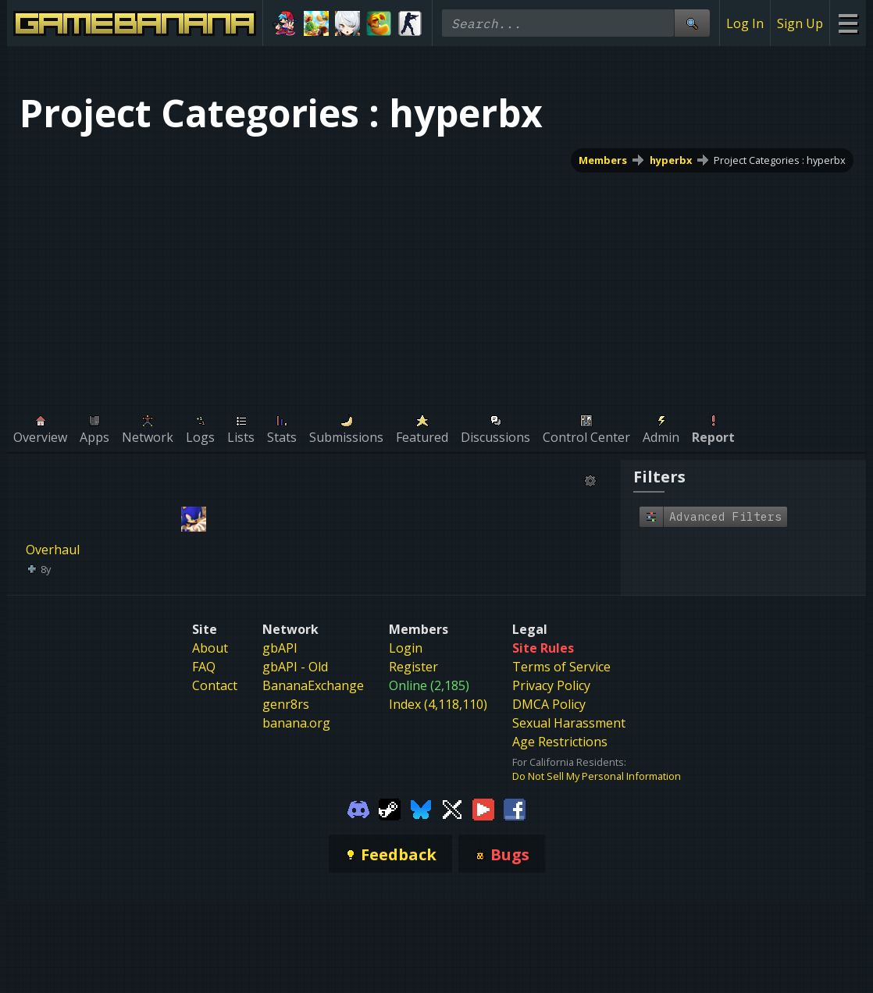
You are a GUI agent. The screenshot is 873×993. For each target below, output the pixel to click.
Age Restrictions (560, 741)
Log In (745, 23)
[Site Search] (692, 23)
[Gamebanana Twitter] (452, 808)
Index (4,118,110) (438, 704)
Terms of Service (561, 666)
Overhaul (53, 549)
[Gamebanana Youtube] (483, 808)
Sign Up (800, 23)
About (210, 648)
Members (603, 160)
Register (413, 666)
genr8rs (285, 704)
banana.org (296, 722)
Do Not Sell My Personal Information (596, 776)
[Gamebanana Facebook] (514, 808)
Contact (214, 685)
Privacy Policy (551, 685)
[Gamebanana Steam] (389, 808)
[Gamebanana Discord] (358, 808)
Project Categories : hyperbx (780, 160)
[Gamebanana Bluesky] (420, 808)
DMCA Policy (549, 704)
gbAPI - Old (295, 666)
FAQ (204, 666)
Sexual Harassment (568, 722)
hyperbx (671, 160)
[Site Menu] (847, 23)
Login (405, 648)
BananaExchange (313, 685)
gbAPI (280, 648)
